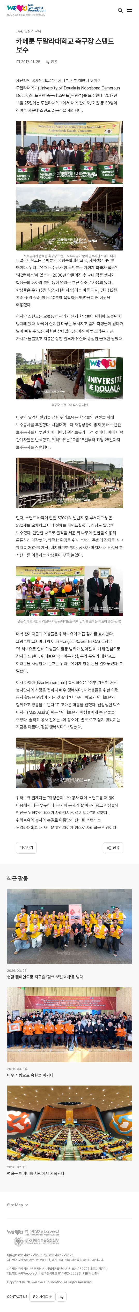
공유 (51, 61)
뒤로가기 (26, 847)
